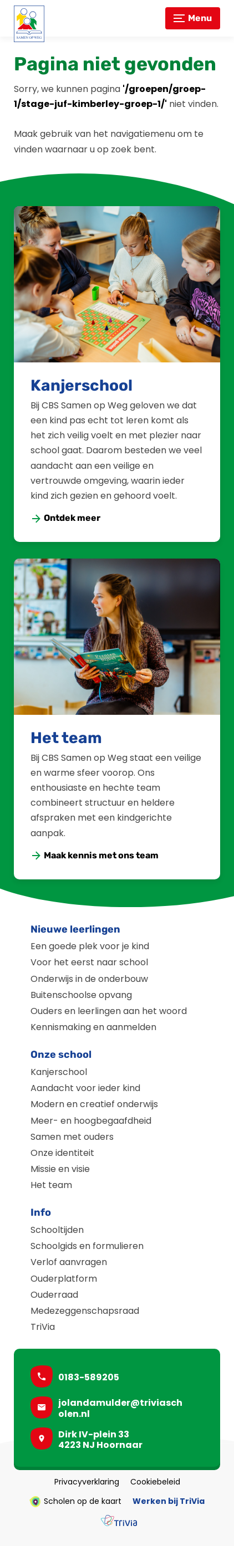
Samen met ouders (72, 1136)
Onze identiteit (62, 1152)
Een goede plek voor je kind (89, 946)
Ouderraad (54, 1294)
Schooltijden (57, 1230)
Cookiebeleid (155, 1482)
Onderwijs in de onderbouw (89, 978)
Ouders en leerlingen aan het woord (108, 1011)
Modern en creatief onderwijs (94, 1104)
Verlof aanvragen (68, 1262)
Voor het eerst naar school (89, 962)
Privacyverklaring (86, 1482)
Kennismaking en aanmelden (93, 1027)
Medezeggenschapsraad (84, 1310)
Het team (66, 738)
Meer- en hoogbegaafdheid (90, 1120)
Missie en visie (60, 1169)
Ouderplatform (63, 1278)
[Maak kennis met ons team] (95, 856)
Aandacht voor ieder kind (85, 1088)
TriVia (42, 1326)
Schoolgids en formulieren (87, 1246)
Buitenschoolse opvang (81, 995)
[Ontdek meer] (65, 518)
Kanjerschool (81, 385)
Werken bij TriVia (169, 1501)
